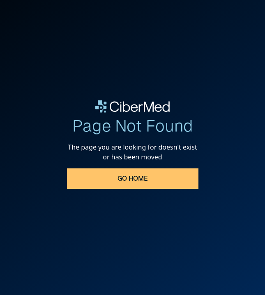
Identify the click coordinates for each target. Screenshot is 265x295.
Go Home (133, 178)
